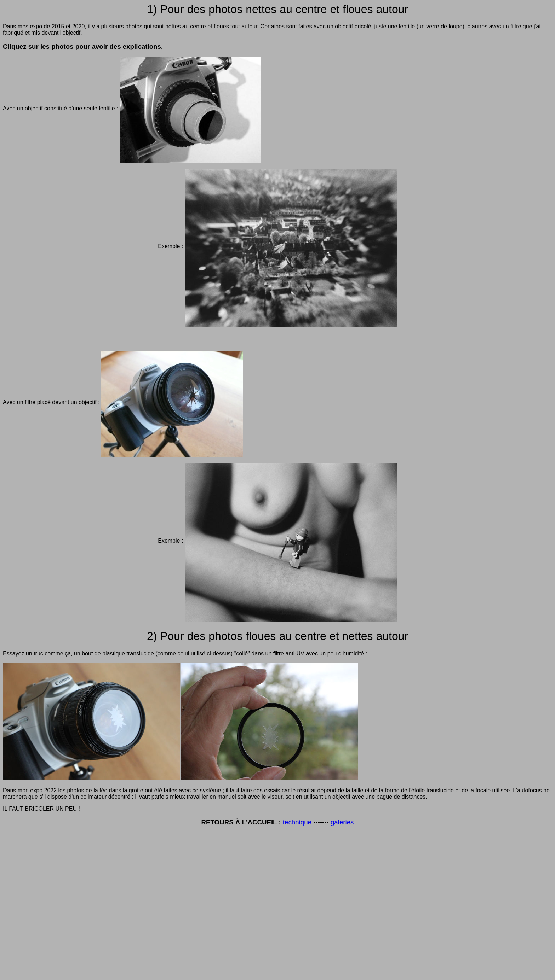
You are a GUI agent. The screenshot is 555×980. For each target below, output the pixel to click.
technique (297, 822)
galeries (342, 822)
